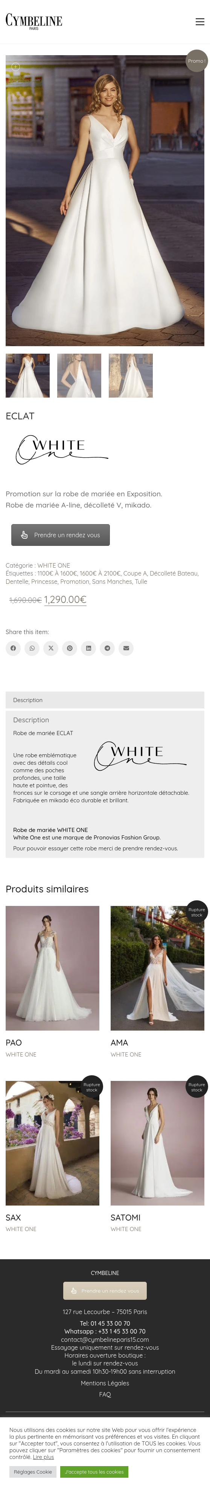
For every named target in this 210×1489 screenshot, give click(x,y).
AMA (119, 1042)
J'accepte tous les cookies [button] (94, 1472)
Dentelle (17, 581)
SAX (13, 1217)
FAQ (105, 1394)
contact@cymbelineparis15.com (105, 1339)
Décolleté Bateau (174, 573)
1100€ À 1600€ (57, 573)
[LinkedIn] (88, 648)
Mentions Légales (105, 1383)
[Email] (126, 648)
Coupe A (135, 573)
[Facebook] (13, 648)
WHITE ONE (53, 565)
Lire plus (43, 1457)
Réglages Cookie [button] (33, 1472)
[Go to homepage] (34, 21)
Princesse (44, 581)
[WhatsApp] (32, 648)
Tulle (141, 581)
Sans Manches (112, 581)
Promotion (74, 581)
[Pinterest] (69, 648)
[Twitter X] (50, 648)
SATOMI (125, 1217)
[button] (200, 22)
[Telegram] (107, 648)
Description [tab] (28, 700)
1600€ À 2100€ (100, 573)
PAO (14, 1042)
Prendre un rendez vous (60, 535)
